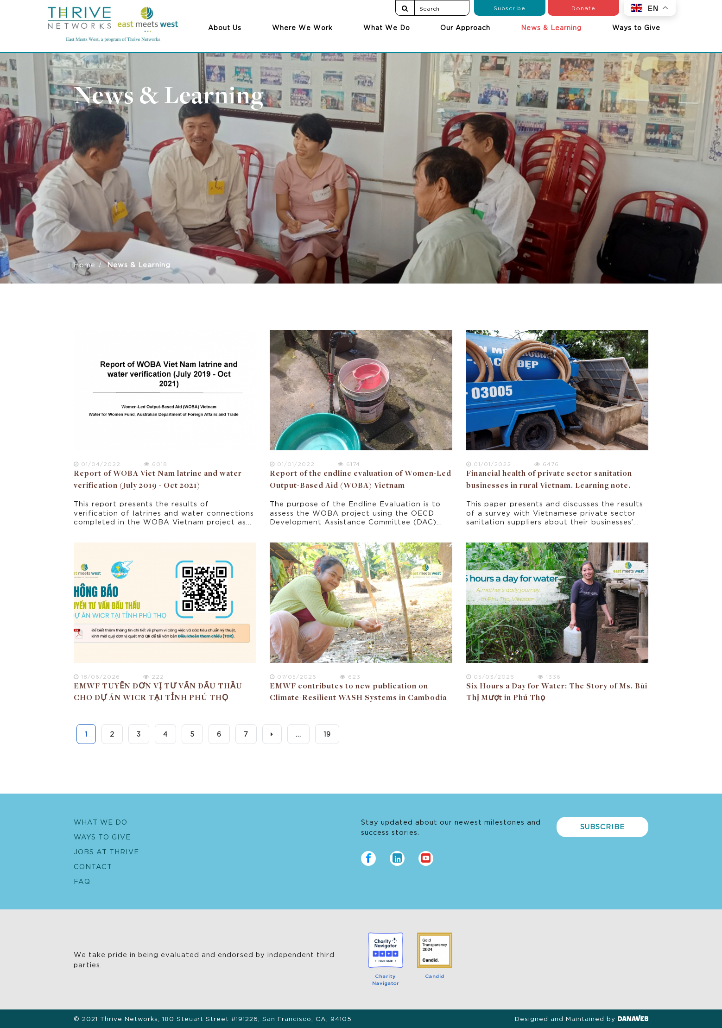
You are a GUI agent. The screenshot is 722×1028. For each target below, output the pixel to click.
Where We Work (302, 27)
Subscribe (510, 7)
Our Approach (465, 27)
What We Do (386, 27)
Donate (583, 7)
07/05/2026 (293, 676)
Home (84, 264)
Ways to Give (636, 27)
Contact (93, 866)
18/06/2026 (97, 676)
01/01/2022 (292, 463)
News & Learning (551, 27)
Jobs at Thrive (106, 851)
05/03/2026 (490, 676)
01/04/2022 (97, 463)
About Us (224, 27)
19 (327, 734)
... (298, 734)
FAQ (82, 881)
